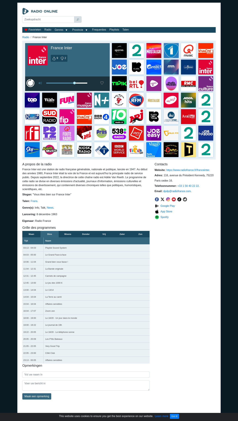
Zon (140, 234)
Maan (31, 234)
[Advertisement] (149, 16)
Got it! (174, 416)
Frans (34, 201)
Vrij (104, 234)
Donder (86, 234)
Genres (59, 29)
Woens (67, 234)
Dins (49, 234)
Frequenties (99, 29)
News (50, 207)
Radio (47, 29)
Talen (125, 29)
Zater (122, 234)
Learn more (161, 416)
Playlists (114, 29)
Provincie (78, 29)
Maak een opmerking (36, 396)
